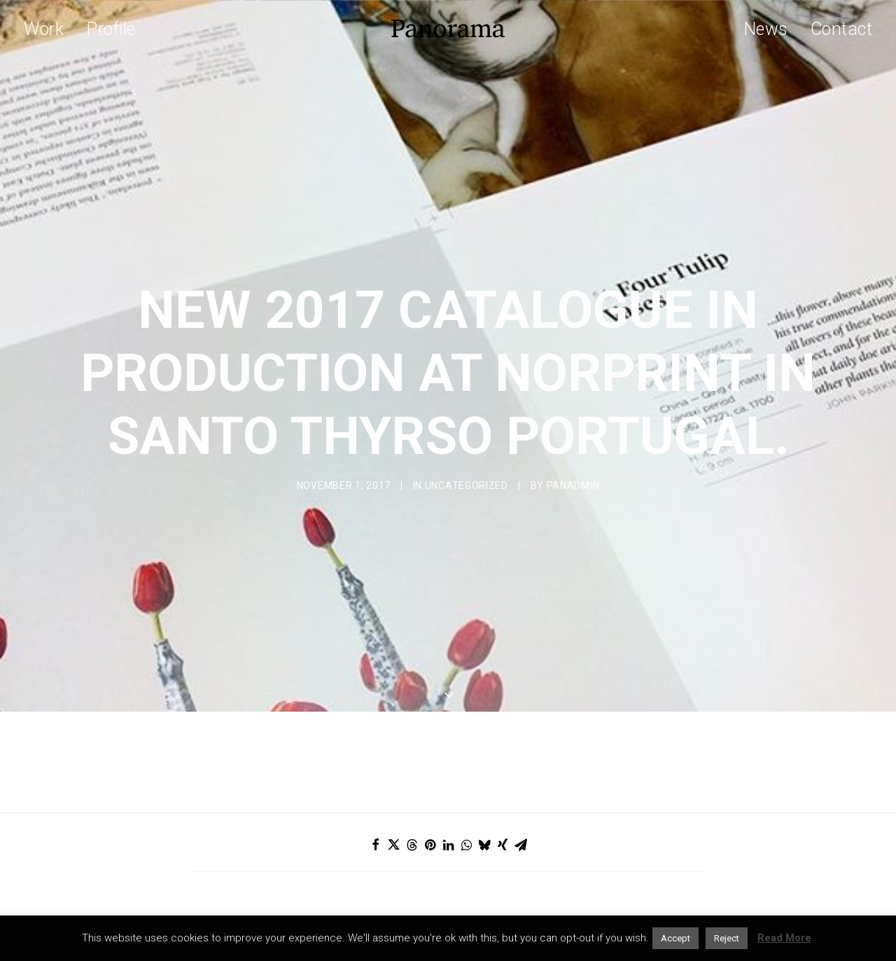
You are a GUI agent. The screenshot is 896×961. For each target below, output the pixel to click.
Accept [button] (675, 938)
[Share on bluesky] (484, 757)
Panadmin (573, 441)
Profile (111, 29)
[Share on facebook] (375, 757)
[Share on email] (520, 757)
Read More (784, 938)
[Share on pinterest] (429, 757)
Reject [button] (726, 938)
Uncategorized (466, 441)
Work (44, 29)
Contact (842, 29)
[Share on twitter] (393, 757)
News (765, 29)
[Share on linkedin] (448, 757)
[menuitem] (49, 28)
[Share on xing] (502, 757)
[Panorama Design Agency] (447, 29)
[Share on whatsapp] (466, 757)
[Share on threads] (411, 757)
